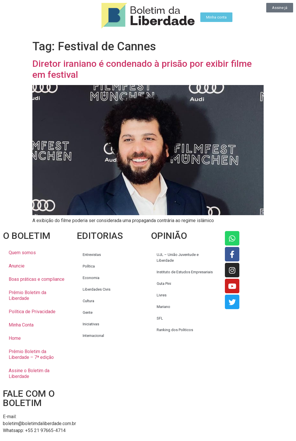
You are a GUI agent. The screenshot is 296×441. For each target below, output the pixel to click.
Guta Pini (164, 283)
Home (15, 338)
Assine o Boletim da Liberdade (29, 373)
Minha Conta (21, 325)
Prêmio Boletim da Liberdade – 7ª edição (31, 354)
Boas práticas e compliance (36, 279)
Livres (161, 295)
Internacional (93, 335)
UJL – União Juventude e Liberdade (178, 257)
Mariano (163, 307)
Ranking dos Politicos (175, 330)
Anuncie (17, 266)
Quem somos (22, 252)
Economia (91, 278)
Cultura (88, 301)
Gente (87, 312)
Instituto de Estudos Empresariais (185, 272)
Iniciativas (91, 324)
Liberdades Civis (96, 289)
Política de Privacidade (32, 311)
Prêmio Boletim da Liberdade (27, 295)
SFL (160, 318)
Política (89, 266)
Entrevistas (92, 254)
